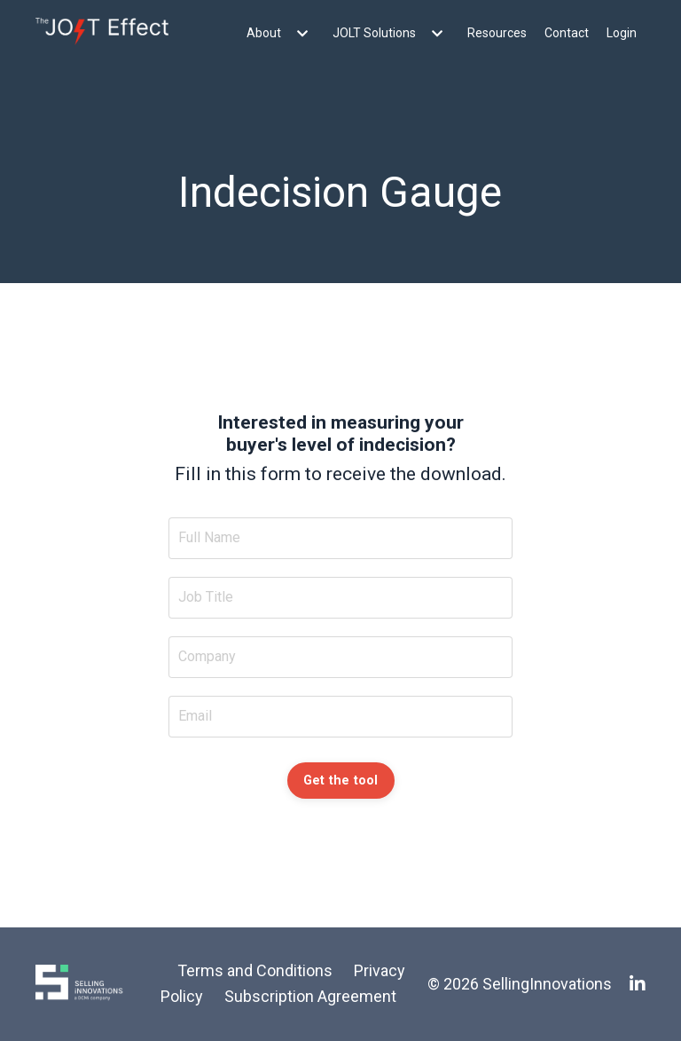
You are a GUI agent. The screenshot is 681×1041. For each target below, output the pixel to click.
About (281, 33)
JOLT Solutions (391, 33)
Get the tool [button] (341, 780)
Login (622, 33)
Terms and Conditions (255, 970)
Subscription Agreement (310, 996)
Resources (497, 33)
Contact (566, 33)
